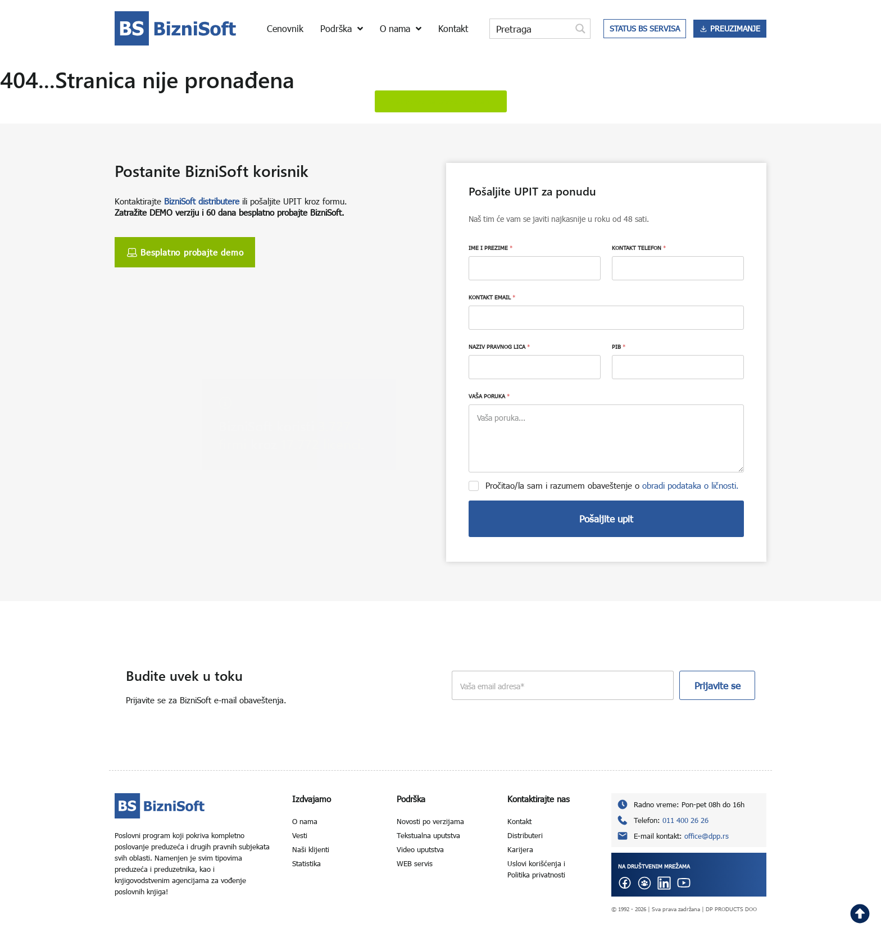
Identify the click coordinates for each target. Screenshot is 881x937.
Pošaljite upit (606, 519)
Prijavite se (717, 686)
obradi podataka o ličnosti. (690, 485)
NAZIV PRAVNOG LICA (499, 346)
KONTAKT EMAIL (492, 297)
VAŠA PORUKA (489, 396)
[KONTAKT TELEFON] (678, 268)
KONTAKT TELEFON (639, 247)
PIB (618, 346)
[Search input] (531, 29)
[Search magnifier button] (580, 28)
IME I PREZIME (490, 247)
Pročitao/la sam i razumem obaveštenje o (612, 485)
